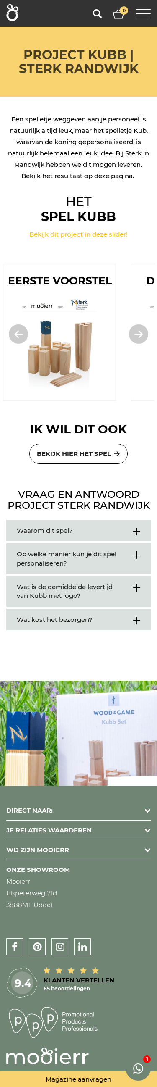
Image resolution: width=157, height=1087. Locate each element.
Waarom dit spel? (45, 530)
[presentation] (14, 334)
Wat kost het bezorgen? (55, 620)
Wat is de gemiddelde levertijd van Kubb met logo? (65, 591)
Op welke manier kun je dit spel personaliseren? (66, 558)
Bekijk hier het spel (79, 453)
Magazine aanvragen (78, 1079)
